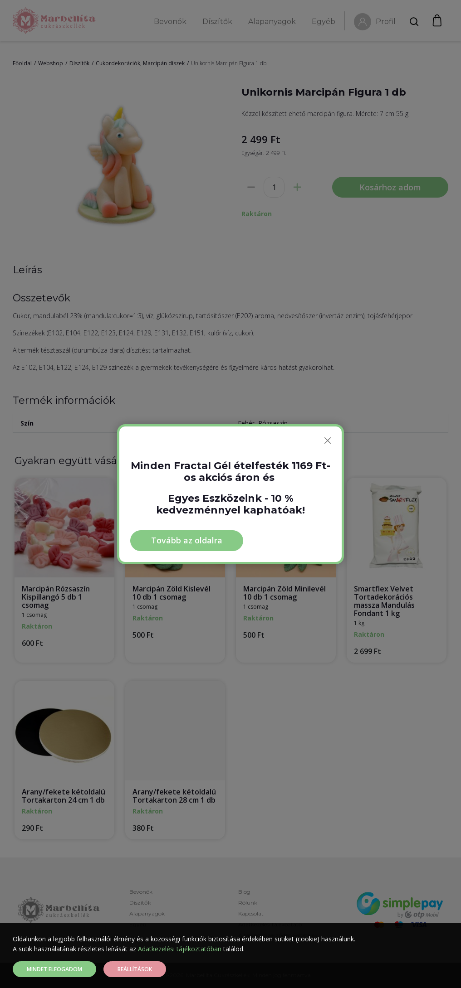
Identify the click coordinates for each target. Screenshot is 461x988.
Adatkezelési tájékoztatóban (179, 948)
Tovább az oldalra (186, 540)
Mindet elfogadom (54, 969)
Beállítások (135, 969)
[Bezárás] (327, 440)
